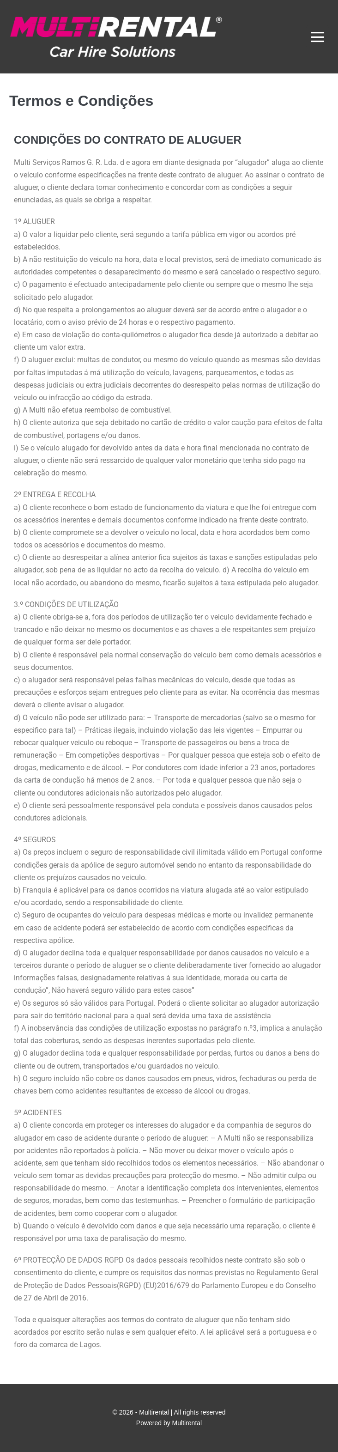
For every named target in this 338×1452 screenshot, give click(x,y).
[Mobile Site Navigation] (317, 36)
